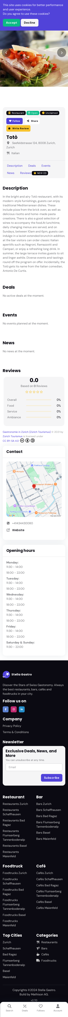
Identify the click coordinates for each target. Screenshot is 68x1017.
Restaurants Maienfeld (11, 854)
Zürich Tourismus (13, 436)
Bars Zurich (43, 804)
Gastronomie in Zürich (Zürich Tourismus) (27, 432)
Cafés (42, 954)
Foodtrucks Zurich (15, 873)
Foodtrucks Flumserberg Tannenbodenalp (14, 904)
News (10, 173)
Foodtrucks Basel (14, 915)
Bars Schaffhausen (48, 810)
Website (18, 530)
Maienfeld (9, 977)
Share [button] (32, 121)
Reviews (34, 173)
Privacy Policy (12, 726)
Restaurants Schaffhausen (12, 812)
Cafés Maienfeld (47, 908)
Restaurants (46, 942)
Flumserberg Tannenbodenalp (14, 963)
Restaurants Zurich (15, 804)
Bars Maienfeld (46, 839)
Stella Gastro (17, 674)
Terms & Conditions (16, 732)
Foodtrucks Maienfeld (10, 923)
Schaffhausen (12, 948)
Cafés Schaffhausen (49, 879)
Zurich (7, 942)
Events (46, 166)
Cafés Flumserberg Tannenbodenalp (48, 893)
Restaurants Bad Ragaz (14, 823)
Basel (6, 971)
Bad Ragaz (10, 954)
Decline (29, 23)
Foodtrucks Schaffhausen (12, 881)
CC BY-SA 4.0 (19, 440)
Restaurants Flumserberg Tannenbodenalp (14, 835)
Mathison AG (39, 994)
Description (14, 166)
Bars (41, 948)
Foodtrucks (46, 960)
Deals (32, 166)
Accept (11, 23)
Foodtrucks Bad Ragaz (13, 892)
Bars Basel (43, 833)
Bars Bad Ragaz (46, 816)
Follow (14, 121)
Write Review (18, 128)
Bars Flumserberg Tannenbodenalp (48, 824)
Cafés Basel (44, 902)
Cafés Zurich (44, 873)
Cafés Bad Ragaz (47, 885)
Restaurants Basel (15, 846)
